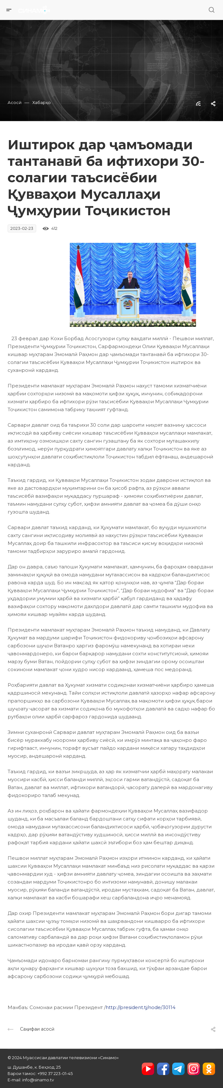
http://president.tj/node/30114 (140, 1007)
